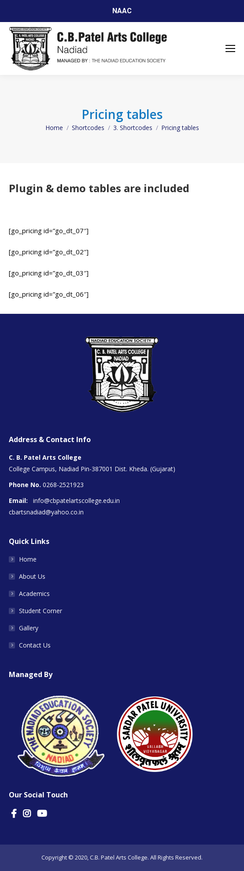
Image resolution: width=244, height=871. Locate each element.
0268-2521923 (63, 484)
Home (54, 127)
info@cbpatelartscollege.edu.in (76, 500)
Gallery (28, 628)
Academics (34, 593)
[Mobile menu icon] (230, 48)
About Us (32, 576)
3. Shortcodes (132, 127)
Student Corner (40, 611)
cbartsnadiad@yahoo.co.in (46, 512)
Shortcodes (88, 127)
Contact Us (35, 645)
